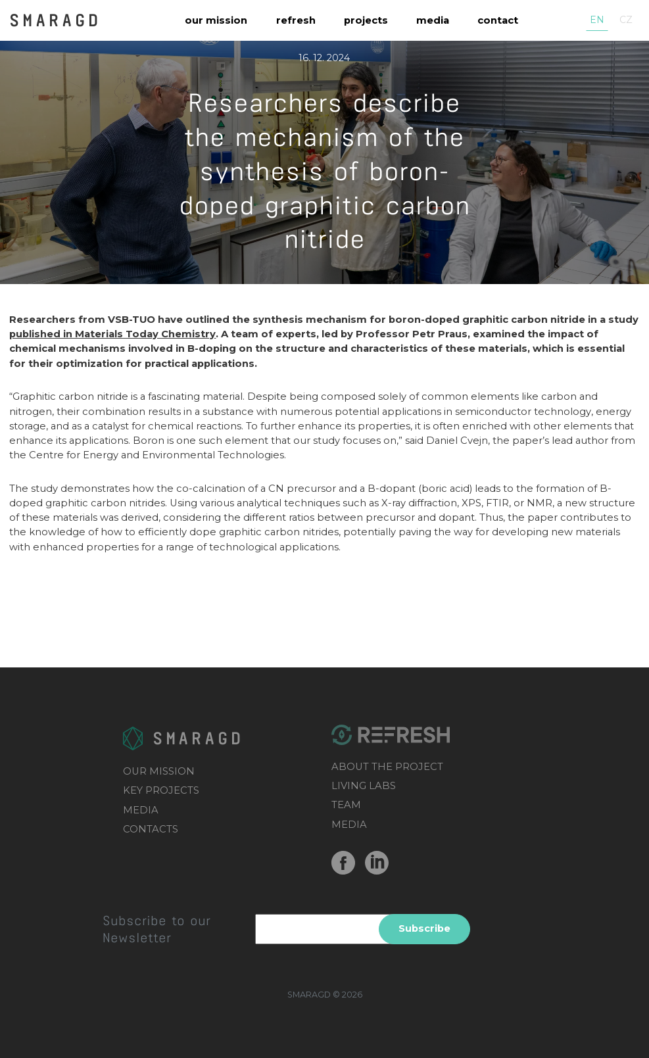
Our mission (216, 20)
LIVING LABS (363, 786)
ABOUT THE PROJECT (387, 767)
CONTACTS (150, 829)
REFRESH (296, 20)
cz (626, 20)
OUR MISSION (159, 771)
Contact (497, 20)
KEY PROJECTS (161, 790)
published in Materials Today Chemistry (112, 334)
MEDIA (140, 810)
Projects (366, 20)
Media (432, 20)
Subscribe (424, 928)
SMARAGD (55, 19)
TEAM (346, 805)
